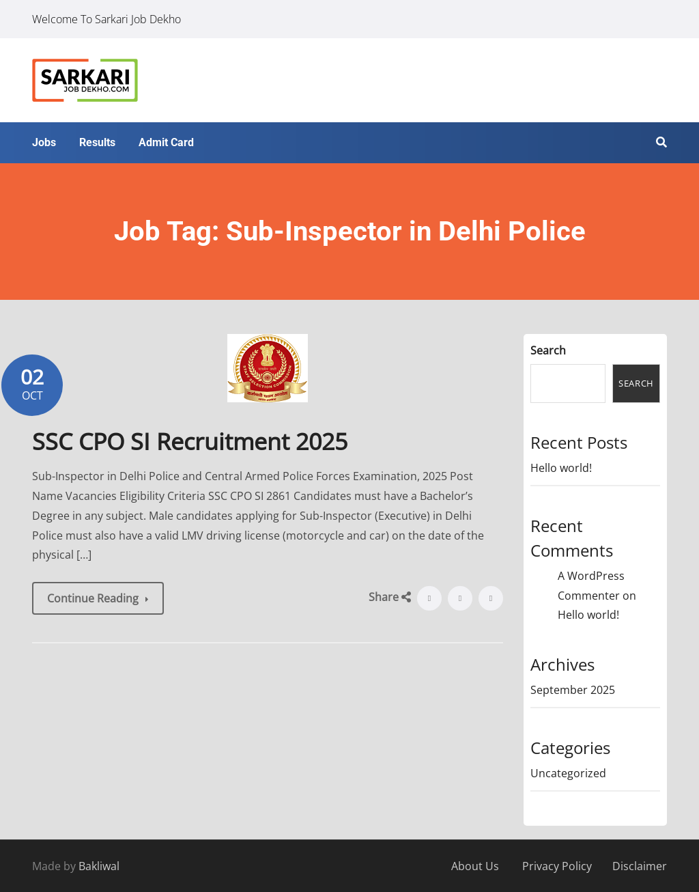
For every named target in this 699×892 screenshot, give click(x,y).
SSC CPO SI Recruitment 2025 (189, 441)
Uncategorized (568, 773)
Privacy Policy (557, 866)
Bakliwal (99, 866)
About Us (475, 866)
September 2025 (572, 689)
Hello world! (561, 467)
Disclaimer (639, 866)
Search (548, 350)
